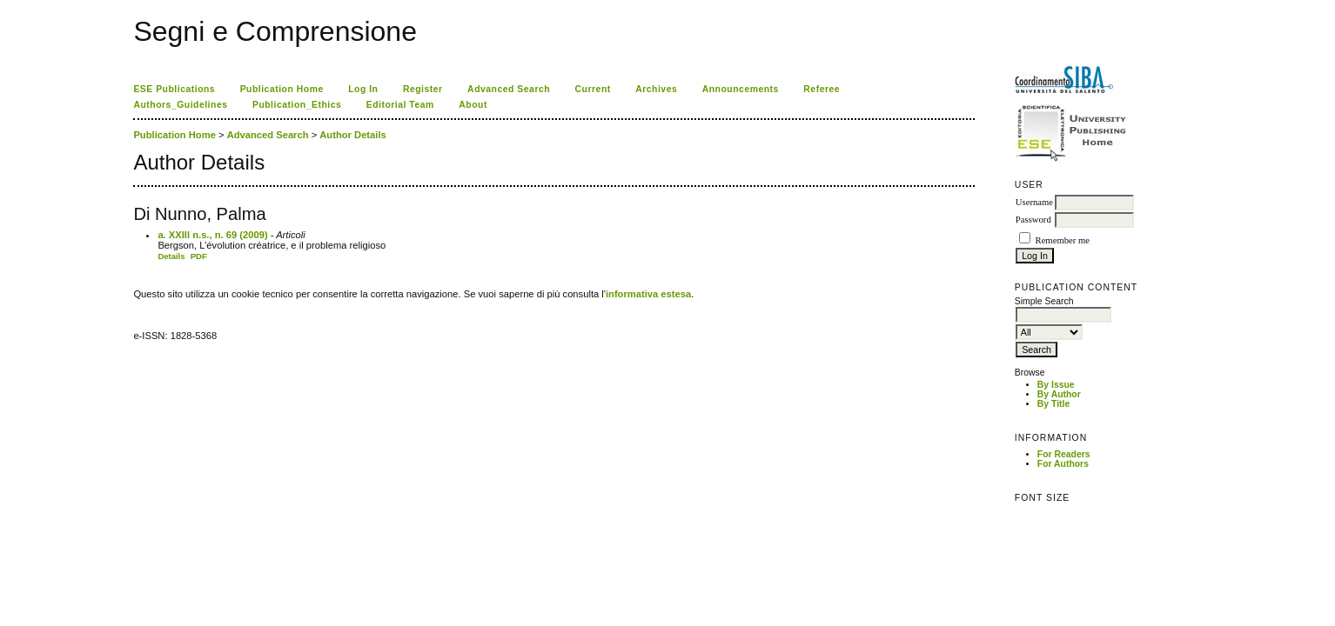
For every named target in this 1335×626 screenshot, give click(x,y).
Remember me (1063, 240)
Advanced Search (508, 89)
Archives (656, 89)
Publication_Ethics (296, 105)
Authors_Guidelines (180, 105)
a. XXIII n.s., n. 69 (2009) (212, 235)
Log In (363, 89)
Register (423, 89)
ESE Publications (174, 89)
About (473, 105)
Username (1034, 202)
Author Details (352, 135)
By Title (1053, 404)
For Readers (1063, 454)
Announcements (740, 89)
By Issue (1056, 385)
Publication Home (282, 89)
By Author (1059, 394)
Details (171, 256)
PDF (199, 256)
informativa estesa (648, 294)
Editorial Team (400, 105)
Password (1033, 219)
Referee (821, 89)
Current (593, 89)
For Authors (1063, 464)
